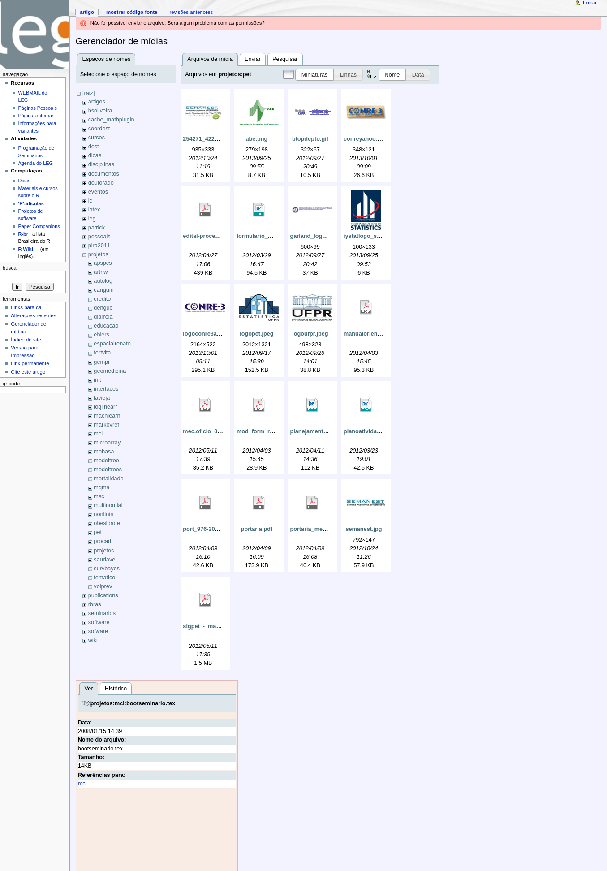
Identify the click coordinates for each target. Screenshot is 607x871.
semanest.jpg (363, 529)
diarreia (103, 317)
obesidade (107, 523)
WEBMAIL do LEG (32, 96)
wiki (93, 640)
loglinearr (105, 407)
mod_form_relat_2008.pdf (271, 431)
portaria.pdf (257, 529)
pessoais (99, 236)
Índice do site (26, 339)
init (97, 380)
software (99, 622)
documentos (103, 174)
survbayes (107, 568)
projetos (98, 254)
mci (98, 434)
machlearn (107, 416)
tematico (104, 577)
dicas (95, 155)
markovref (106, 425)
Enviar (253, 59)
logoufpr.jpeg (310, 334)
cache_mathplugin (111, 119)
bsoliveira (100, 111)
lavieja (102, 398)
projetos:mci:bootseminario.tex (133, 703)
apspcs (103, 263)
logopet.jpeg (256, 334)
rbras (94, 604)
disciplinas (101, 164)
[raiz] (88, 93)
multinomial (108, 505)
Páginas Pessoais (37, 108)
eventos (98, 192)
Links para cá (26, 307)
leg (92, 219)
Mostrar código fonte (132, 12)
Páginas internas (36, 115)
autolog (103, 281)
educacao (106, 326)
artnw (101, 272)
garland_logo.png (313, 236)
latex (94, 210)
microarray (107, 443)
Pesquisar (284, 59)
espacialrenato (112, 344)
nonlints (103, 514)
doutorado (101, 183)
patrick (96, 227)
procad (102, 541)
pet (98, 532)
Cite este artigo (28, 372)
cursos (96, 137)
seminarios (102, 613)
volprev (103, 586)
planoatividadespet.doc (375, 431)
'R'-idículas (31, 203)
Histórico (116, 689)
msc (99, 496)
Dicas (24, 180)
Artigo (87, 12)
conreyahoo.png (366, 139)
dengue (103, 308)
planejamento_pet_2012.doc (328, 431)
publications (103, 595)
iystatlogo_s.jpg (365, 236)
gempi (101, 362)
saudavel (105, 559)
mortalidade (108, 478)
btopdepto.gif (310, 139)
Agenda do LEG (35, 163)
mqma (101, 487)
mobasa (104, 451)
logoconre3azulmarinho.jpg (220, 334)
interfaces (106, 389)
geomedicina (110, 371)
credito (102, 299)
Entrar (590, 2)
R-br (23, 234)
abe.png (257, 139)
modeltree (106, 460)
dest (93, 146)
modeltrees (108, 469)
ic (90, 201)
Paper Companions (39, 226)
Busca (10, 268)
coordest (99, 128)
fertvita (102, 352)
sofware (98, 631)
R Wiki (25, 249)
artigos (96, 102)
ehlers (101, 335)
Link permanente (30, 363)
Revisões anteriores (191, 12)
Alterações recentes (33, 315)
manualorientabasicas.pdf (379, 334)
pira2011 (99, 245)
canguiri (103, 290)
